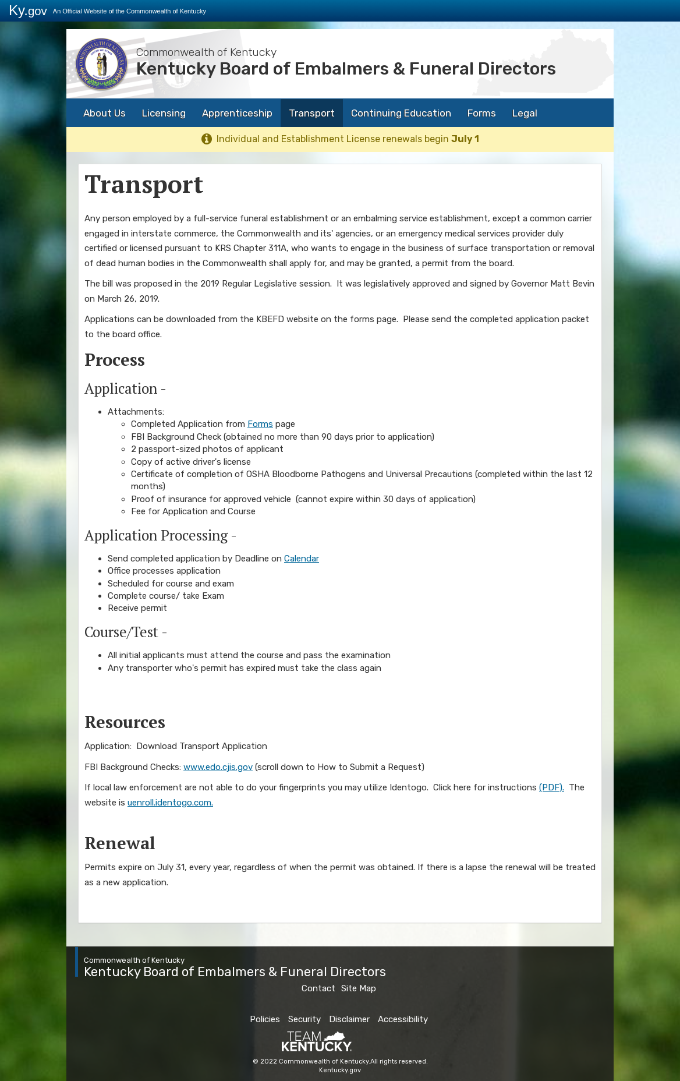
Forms (482, 113)
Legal (524, 113)
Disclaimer (349, 1019)
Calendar (301, 558)
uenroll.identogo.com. (170, 802)
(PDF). (551, 787)
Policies (265, 1019)
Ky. (28, 10)
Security (304, 1019)
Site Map (358, 988)
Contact (318, 988)
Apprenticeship (237, 113)
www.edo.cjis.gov (218, 767)
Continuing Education (401, 113)
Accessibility (403, 1019)
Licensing (164, 113)
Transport (312, 113)
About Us (104, 113)
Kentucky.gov (340, 1070)
